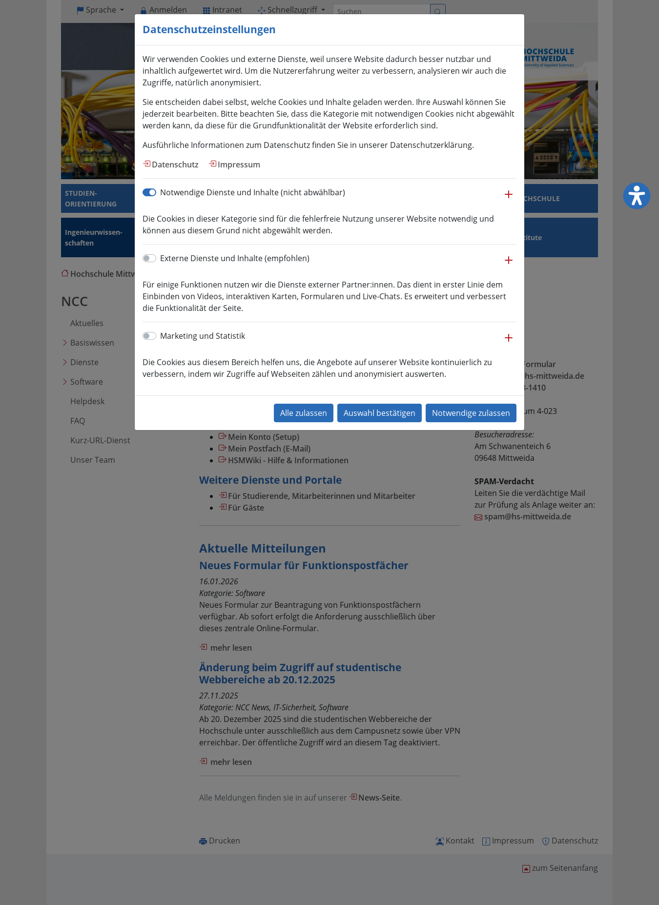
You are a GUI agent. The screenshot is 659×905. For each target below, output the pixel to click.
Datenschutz (175, 164)
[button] (508, 199)
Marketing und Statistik (202, 335)
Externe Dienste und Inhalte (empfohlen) (234, 258)
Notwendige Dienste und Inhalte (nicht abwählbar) (252, 192)
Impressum (239, 164)
